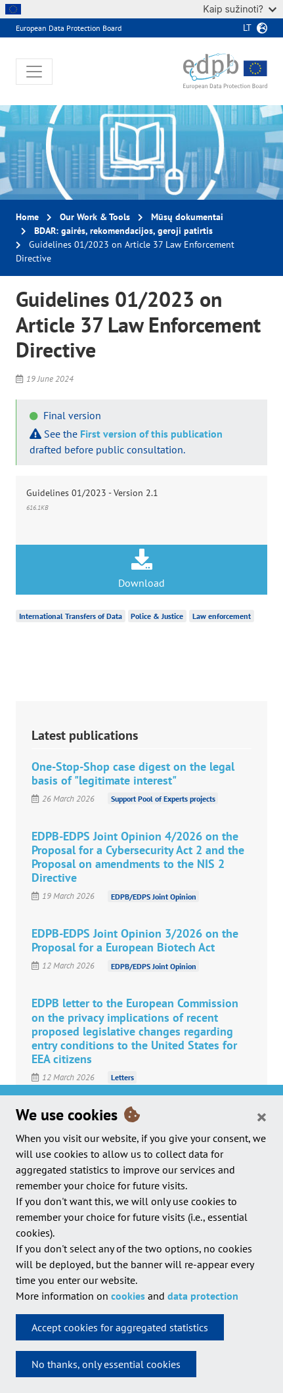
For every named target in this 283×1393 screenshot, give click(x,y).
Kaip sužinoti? (239, 8)
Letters (122, 1077)
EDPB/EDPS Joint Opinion (153, 896)
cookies (128, 1295)
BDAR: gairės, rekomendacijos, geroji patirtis (123, 231)
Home (27, 217)
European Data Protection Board (68, 28)
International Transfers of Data (70, 616)
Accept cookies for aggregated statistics (120, 1327)
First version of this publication (151, 433)
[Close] (261, 1116)
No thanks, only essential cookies (106, 1364)
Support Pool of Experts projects (163, 799)
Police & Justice (157, 616)
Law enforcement (221, 616)
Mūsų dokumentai (187, 217)
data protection (202, 1295)
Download (141, 569)
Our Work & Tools (95, 217)
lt (247, 28)
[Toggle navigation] (34, 71)
